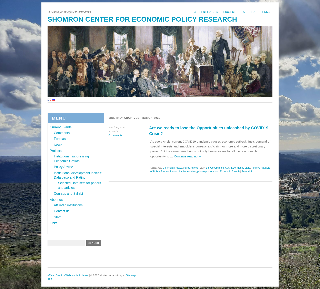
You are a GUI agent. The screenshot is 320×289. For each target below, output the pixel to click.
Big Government (215, 167)
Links (266, 11)
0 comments (115, 135)
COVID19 (230, 167)
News (179, 167)
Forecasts (61, 139)
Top (50, 278)
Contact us (61, 211)
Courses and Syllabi (68, 193)
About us (249, 11)
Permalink (246, 171)
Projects (230, 11)
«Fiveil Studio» (56, 275)
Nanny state (243, 167)
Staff (57, 217)
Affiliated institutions (68, 205)
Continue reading (187, 156)
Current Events (206, 11)
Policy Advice (190, 167)
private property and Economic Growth (218, 171)
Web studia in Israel (77, 275)
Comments (169, 167)
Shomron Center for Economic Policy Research (142, 19)
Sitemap (131, 275)
